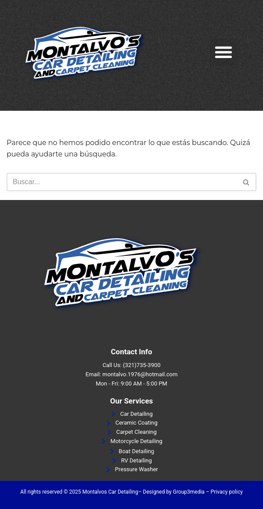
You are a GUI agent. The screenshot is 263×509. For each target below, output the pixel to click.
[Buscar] (122, 182)
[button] (224, 52)
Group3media (189, 492)
